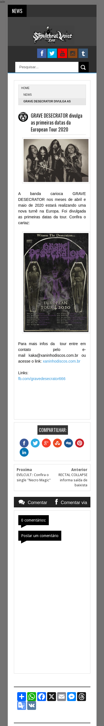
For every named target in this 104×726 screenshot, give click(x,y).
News (28, 94)
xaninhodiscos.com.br (61, 361)
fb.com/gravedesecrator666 (41, 378)
